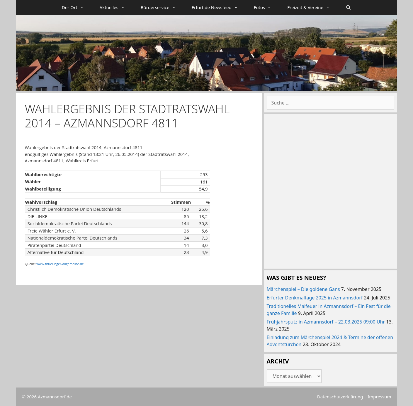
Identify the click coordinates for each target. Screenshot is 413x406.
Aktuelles (116, 7)
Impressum (379, 397)
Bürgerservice (162, 7)
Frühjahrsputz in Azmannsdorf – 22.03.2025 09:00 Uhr (326, 322)
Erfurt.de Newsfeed (219, 7)
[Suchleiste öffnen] (348, 7)
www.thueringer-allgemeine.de (60, 264)
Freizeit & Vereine (312, 7)
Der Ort (77, 7)
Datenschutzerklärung (340, 397)
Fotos (267, 7)
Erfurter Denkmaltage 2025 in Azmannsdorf (315, 297)
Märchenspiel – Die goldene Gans (303, 289)
